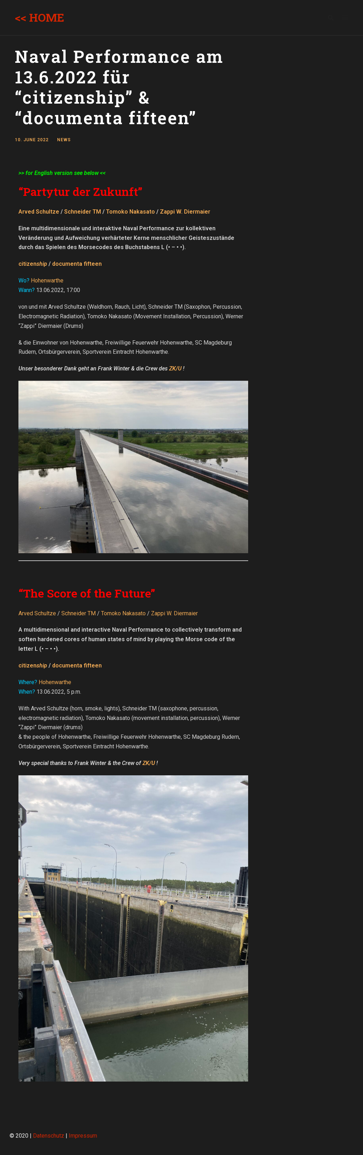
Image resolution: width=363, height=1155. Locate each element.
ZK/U (175, 368)
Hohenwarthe (47, 280)
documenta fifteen (77, 263)
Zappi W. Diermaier (185, 211)
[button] (348, 10)
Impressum (83, 1135)
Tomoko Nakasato (130, 211)
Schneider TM (82, 211)
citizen (32, 263)
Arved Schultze (38, 211)
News (64, 139)
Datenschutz (48, 1135)
